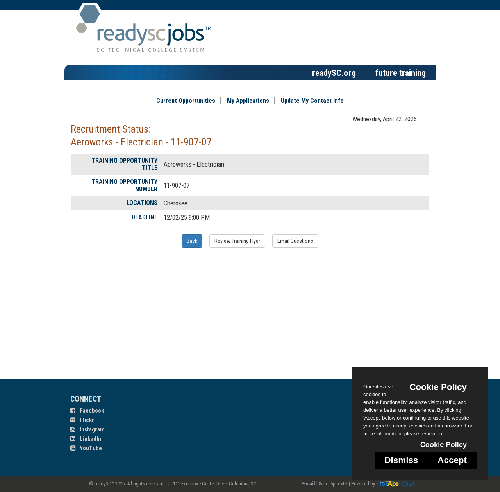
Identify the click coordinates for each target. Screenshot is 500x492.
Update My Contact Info (312, 100)
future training (400, 73)
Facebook (87, 410)
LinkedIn (85, 438)
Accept (452, 460)
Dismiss (401, 460)
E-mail (308, 484)
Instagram (87, 429)
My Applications (248, 100)
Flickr (82, 420)
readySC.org (334, 73)
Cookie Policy (438, 387)
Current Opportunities (185, 100)
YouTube (86, 448)
